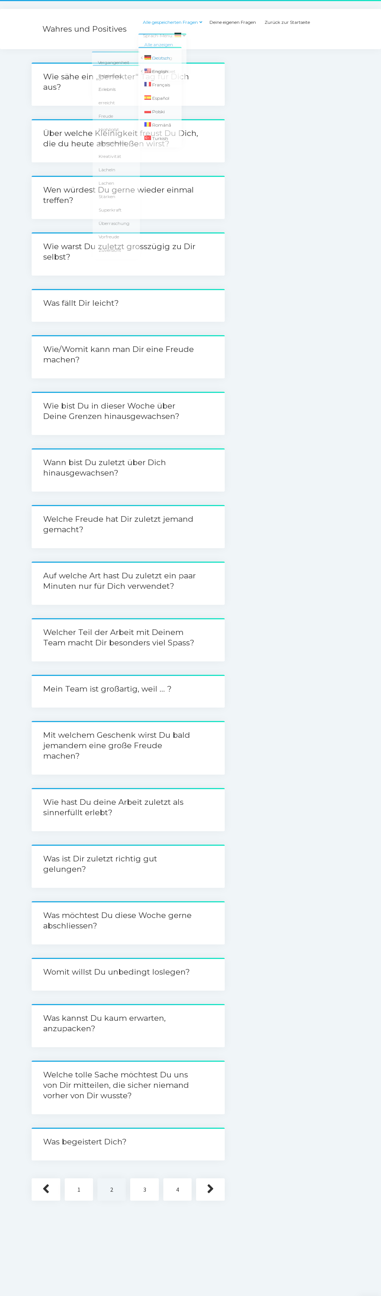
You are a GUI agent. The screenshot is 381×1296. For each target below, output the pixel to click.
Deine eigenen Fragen (232, 22)
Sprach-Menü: (162, 35)
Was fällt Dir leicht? (81, 303)
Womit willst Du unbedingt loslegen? (116, 971)
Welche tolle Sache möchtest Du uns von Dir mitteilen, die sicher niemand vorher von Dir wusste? (116, 1085)
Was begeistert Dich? (85, 1141)
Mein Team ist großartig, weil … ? (107, 688)
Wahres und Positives (84, 29)
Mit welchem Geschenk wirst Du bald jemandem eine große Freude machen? (116, 745)
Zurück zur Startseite (287, 22)
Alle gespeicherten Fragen (170, 22)
